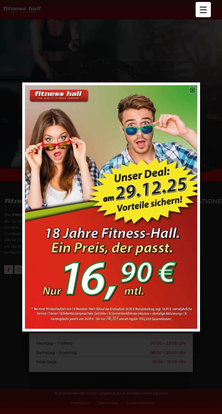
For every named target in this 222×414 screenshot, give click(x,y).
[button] (192, 90)
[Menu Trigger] (203, 9)
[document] (111, 207)
